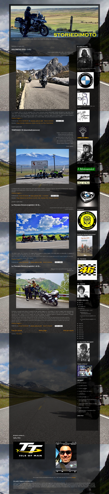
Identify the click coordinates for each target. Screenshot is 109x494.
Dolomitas (22, 123)
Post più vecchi (68, 330)
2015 (80, 330)
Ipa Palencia (30, 198)
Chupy (17, 123)
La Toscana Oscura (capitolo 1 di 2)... (26, 266)
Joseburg (43, 198)
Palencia (51, 198)
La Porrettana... (82, 394)
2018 (80, 323)
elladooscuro (28, 123)
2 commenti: (46, 195)
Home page (43, 330)
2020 (80, 304)
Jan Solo (38, 123)
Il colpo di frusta (82, 396)
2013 (80, 334)
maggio (82, 306)
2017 (80, 325)
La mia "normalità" (83, 388)
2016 (80, 327)
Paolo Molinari (49, 123)
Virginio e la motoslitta (84, 407)
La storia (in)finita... (83, 385)
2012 (80, 336)
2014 (80, 332)
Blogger (74, 477)
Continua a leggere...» (17, 118)
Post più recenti (17, 330)
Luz (42, 123)
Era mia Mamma (82, 382)
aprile (81, 308)
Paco (44, 123)
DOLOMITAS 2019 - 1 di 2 (21, 49)
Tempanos (56, 198)
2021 (80, 302)
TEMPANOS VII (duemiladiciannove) (26, 130)
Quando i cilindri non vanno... (85, 391)
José (39, 198)
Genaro (34, 123)
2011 (80, 338)
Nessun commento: (49, 120)
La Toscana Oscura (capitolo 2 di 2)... (26, 205)
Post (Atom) (19, 333)
